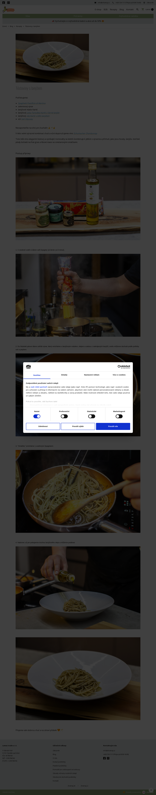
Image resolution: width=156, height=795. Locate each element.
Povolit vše (113, 426)
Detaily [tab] (64, 375)
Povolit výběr (78, 426)
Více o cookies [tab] (119, 375)
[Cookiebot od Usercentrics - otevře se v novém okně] (119, 367)
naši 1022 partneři (39, 387)
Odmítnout (43, 426)
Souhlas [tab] (36, 375)
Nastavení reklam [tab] (91, 375)
